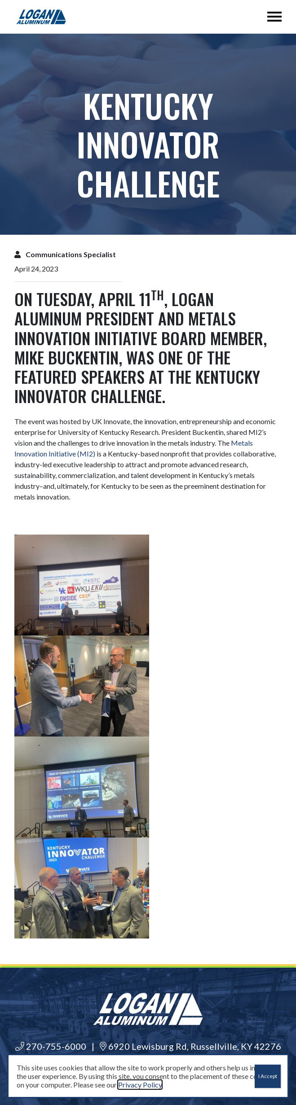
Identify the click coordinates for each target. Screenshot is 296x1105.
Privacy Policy (140, 1084)
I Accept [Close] (267, 1076)
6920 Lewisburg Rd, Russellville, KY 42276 (190, 1046)
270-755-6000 (50, 1046)
